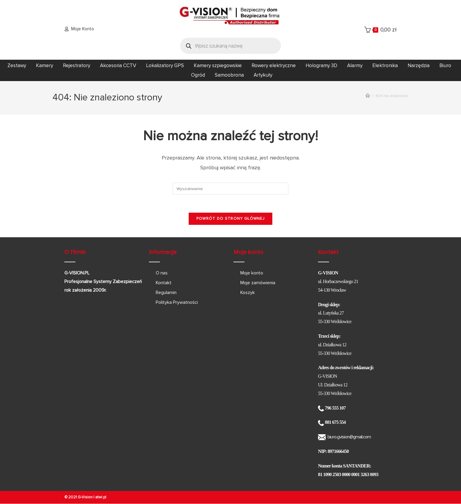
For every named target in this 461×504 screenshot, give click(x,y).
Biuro (445, 65)
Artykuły (263, 75)
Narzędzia (419, 65)
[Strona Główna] (368, 96)
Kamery (44, 65)
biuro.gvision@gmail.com (349, 437)
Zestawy (16, 65)
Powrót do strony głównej (230, 218)
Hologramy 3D (321, 65)
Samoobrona (229, 75)
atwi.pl (100, 497)
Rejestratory (76, 65)
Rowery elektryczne (274, 65)
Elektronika (385, 65)
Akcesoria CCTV (118, 65)
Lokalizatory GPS (165, 65)
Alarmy (355, 65)
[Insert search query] (230, 189)
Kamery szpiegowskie (218, 65)
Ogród (198, 75)
